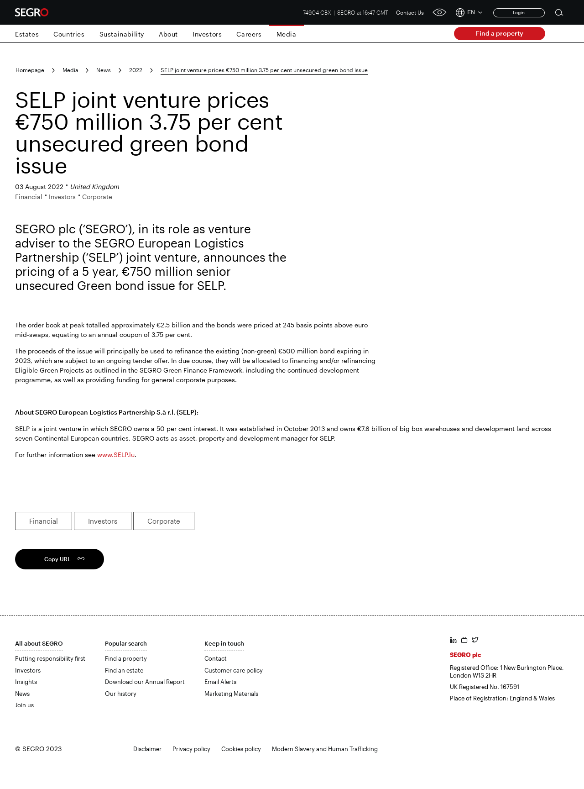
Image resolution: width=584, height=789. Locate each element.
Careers (248, 34)
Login (519, 12)
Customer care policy (233, 670)
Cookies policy (241, 748)
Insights (26, 681)
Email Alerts (220, 681)
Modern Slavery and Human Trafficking (325, 748)
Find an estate (124, 670)
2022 (135, 70)
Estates (27, 34)
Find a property (499, 33)
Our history (120, 693)
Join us (24, 705)
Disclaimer (147, 748)
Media (286, 34)
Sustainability (121, 34)
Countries (68, 34)
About (168, 34)
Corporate (163, 521)
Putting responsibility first (50, 658)
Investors (207, 34)
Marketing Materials (231, 693)
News (103, 70)
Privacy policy (191, 748)
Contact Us (410, 12)
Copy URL (57, 559)
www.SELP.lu (116, 454)
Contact (215, 658)
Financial (43, 521)
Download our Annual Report (145, 681)
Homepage (30, 70)
